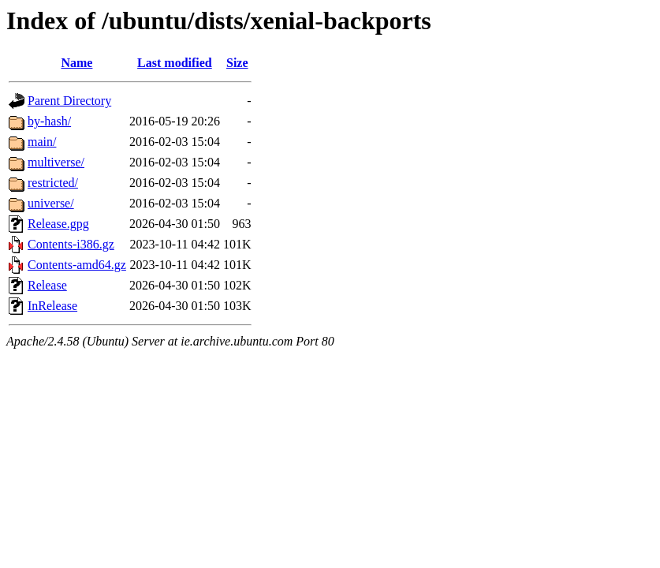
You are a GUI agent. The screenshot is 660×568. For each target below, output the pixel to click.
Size (237, 62)
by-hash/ (49, 121)
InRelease (52, 305)
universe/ (51, 203)
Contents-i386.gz (71, 244)
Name (76, 62)
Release (47, 285)
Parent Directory (69, 100)
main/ (42, 141)
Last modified (174, 62)
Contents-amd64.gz (77, 264)
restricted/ (53, 182)
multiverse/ (56, 162)
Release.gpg (58, 223)
